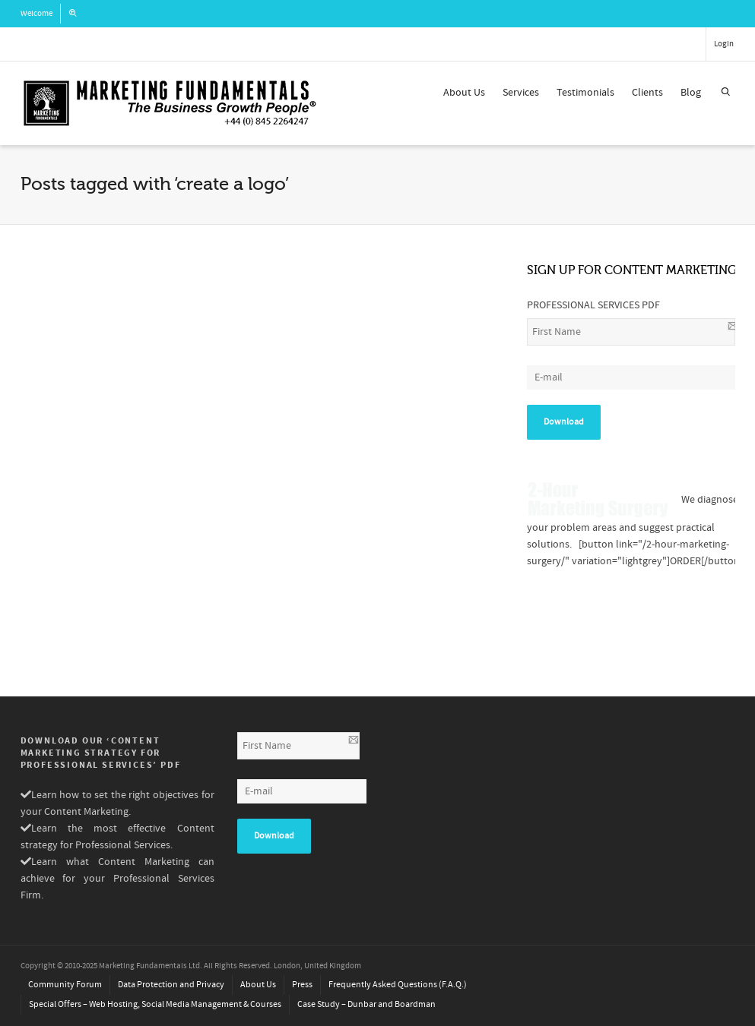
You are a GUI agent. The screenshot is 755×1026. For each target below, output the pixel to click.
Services (521, 92)
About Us (464, 92)
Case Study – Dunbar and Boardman (366, 1004)
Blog (690, 92)
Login (724, 44)
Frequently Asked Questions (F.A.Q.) (397, 984)
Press (302, 984)
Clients (647, 92)
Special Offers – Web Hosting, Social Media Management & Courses (155, 1004)
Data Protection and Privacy (171, 984)
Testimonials (585, 92)
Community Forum (65, 984)
